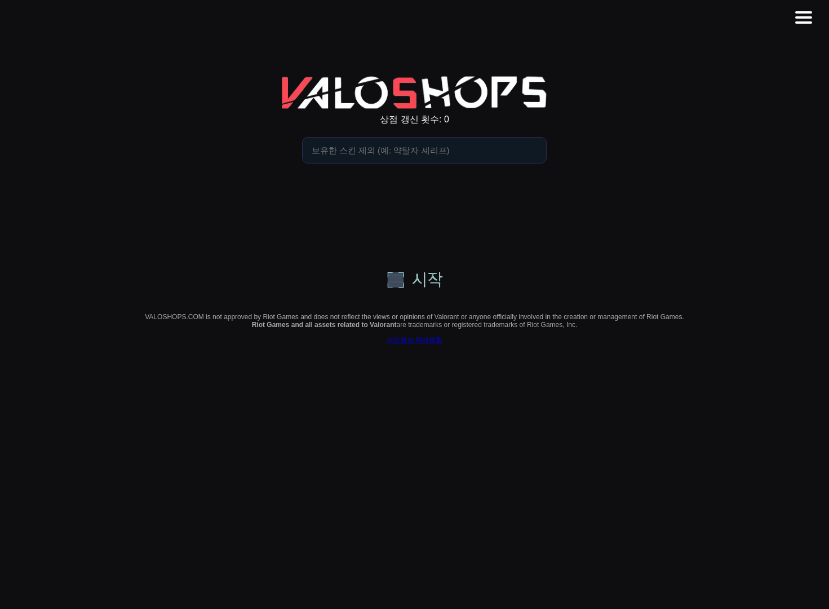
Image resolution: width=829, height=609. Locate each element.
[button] (803, 17)
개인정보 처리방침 (414, 340)
